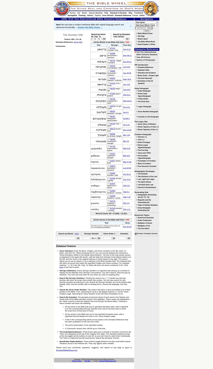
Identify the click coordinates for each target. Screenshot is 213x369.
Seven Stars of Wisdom (146, 124)
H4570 (112, 106)
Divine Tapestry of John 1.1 (147, 127)
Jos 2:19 (126, 84)
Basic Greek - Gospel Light (147, 75)
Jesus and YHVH (143, 153)
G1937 (112, 184)
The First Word (142, 228)
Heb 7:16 (127, 197)
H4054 (112, 78)
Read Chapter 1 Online (145, 44)
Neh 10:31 (127, 101)
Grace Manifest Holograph (147, 112)
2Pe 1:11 (126, 209)
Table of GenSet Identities (147, 205)
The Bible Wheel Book (145, 42)
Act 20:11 (127, 174)
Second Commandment (146, 187)
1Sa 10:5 (126, 90)
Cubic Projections (144, 220)
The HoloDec (142, 174)
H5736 (112, 61)
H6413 (112, 111)
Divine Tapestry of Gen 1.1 (147, 130)
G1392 (112, 178)
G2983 (112, 191)
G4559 (112, 196)
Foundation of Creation (146, 161)
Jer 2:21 (126, 125)
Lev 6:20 (126, 67)
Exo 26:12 (127, 62)
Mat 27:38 (127, 162)
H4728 (112, 99)
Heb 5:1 (126, 192)
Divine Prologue (143, 142)
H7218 (112, 83)
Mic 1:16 (126, 135)
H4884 (112, 71)
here (61, 267)
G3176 (112, 201)
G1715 (112, 146)
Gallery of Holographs (145, 60)
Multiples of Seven (144, 223)
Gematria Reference (144, 67)
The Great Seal (142, 101)
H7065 (112, 94)
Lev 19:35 (127, 73)
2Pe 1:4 (126, 203)
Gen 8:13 (127, 49)
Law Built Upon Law (144, 185)
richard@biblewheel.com (107, 361)
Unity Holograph (143, 91)
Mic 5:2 (126, 141)
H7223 (112, 48)
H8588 (112, 134)
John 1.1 (140, 140)
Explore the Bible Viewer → (90, 27)
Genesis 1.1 (141, 137)
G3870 (112, 166)
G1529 (112, 208)
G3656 (112, 173)
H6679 (112, 129)
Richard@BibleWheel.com (66, 350)
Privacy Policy (77, 361)
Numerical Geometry (145, 218)
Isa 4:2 (126, 112)
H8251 (112, 116)
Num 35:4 (127, 79)
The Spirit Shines (143, 182)
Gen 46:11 (127, 55)
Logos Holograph (143, 107)
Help (76, 234)
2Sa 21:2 (126, 95)
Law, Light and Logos (145, 179)
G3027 (112, 161)
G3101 (112, 154)
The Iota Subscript (144, 78)
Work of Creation (143, 164)
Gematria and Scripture (146, 73)
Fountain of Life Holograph (147, 117)
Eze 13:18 (127, 130)
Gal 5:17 (126, 186)
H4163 (112, 139)
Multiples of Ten (143, 226)
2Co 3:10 (127, 179)
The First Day (142, 150)
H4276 (112, 66)
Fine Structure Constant (146, 166)
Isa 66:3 (126, 118)
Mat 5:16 (126, 148)
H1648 (112, 53)
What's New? (142, 39)
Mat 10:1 (126, 156)
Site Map (87, 361)
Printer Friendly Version (146, 234)
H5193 (112, 124)
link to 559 (78, 42)
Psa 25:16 (127, 227)
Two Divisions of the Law (146, 176)
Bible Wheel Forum (144, 33)
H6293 (112, 89)
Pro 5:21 (126, 107)
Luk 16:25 (127, 168)
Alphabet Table (142, 70)
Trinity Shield (142, 99)
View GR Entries (142, 57)
